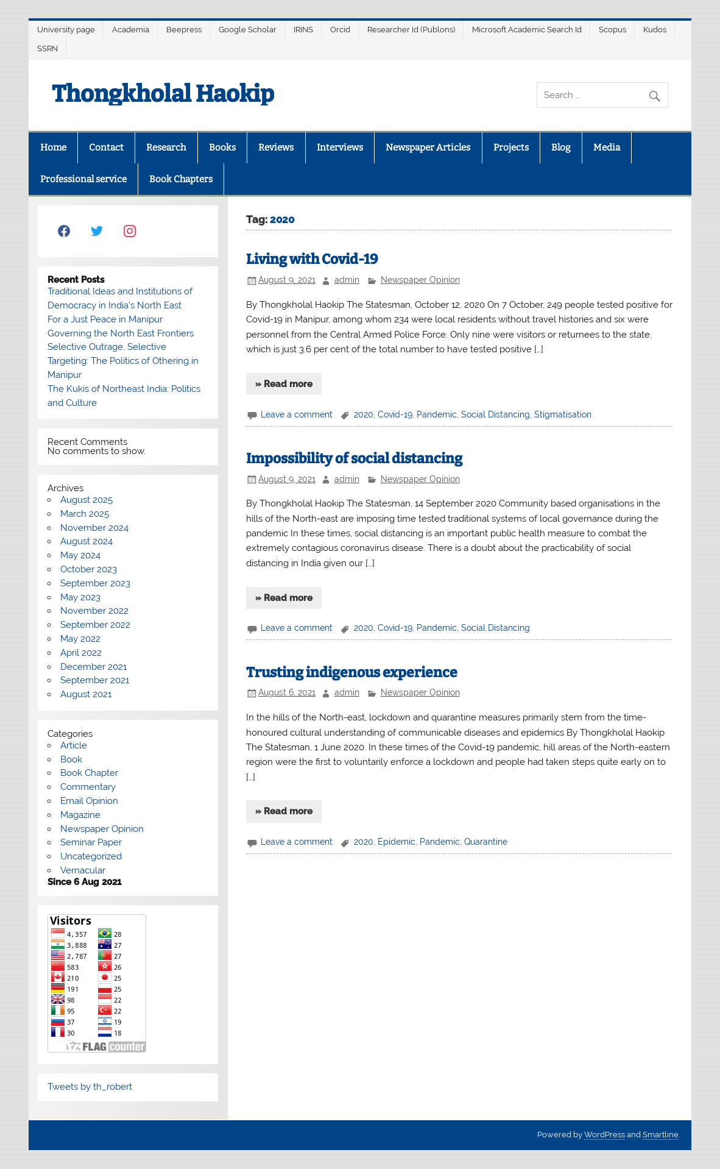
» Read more (283, 383)
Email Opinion (89, 800)
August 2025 (86, 499)
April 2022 (81, 652)
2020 (363, 414)
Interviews (340, 147)
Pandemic (437, 414)
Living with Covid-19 (312, 259)
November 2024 (94, 527)
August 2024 (86, 541)
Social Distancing (495, 414)
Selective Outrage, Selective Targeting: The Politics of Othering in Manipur (123, 360)
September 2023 (95, 583)
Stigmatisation (562, 414)
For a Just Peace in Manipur (105, 319)
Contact (106, 147)
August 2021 (85, 694)
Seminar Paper (91, 842)
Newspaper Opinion (420, 280)
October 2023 (88, 569)
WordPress (604, 1134)
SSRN (47, 48)
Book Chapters (181, 179)
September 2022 (95, 624)
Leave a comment (297, 414)
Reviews (276, 147)
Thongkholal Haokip (163, 94)
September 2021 (94, 680)
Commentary (88, 786)
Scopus (612, 29)
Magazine (80, 814)
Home (53, 147)
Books (222, 147)
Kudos (654, 29)
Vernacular (82, 870)
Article (73, 745)
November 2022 (94, 610)
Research (166, 147)
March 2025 (84, 513)
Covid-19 (395, 414)
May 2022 (80, 638)
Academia (130, 29)
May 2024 (80, 555)
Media (606, 147)
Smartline (661, 1134)
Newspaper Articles (428, 147)
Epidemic (396, 842)
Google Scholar (248, 29)
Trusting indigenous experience (351, 672)
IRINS (303, 29)
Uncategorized (91, 856)
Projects (511, 147)
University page (66, 29)
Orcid (340, 29)
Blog (560, 147)
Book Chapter (89, 772)
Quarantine (485, 842)
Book (71, 759)
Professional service (83, 179)
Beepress (184, 29)
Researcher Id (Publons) (411, 29)
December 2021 (93, 666)
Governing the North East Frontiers (121, 333)
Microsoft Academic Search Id (527, 29)
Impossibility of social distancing (354, 458)
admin (346, 280)
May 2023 (80, 597)
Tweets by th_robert (90, 1086)
